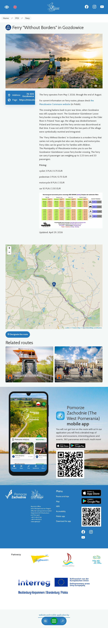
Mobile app (60, 516)
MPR (58, 506)
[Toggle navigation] (54, 621)
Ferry (27, 18)
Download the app (63, 521)
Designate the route (17, 334)
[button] (12, 61)
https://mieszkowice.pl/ (31, 100)
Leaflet (67, 328)
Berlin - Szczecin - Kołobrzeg (78, 375)
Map (57, 501)
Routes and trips (62, 496)
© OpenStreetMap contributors (91, 328)
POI (17, 18)
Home (6, 18)
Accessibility (61, 511)
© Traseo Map (75, 328)
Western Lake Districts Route (28, 375)
